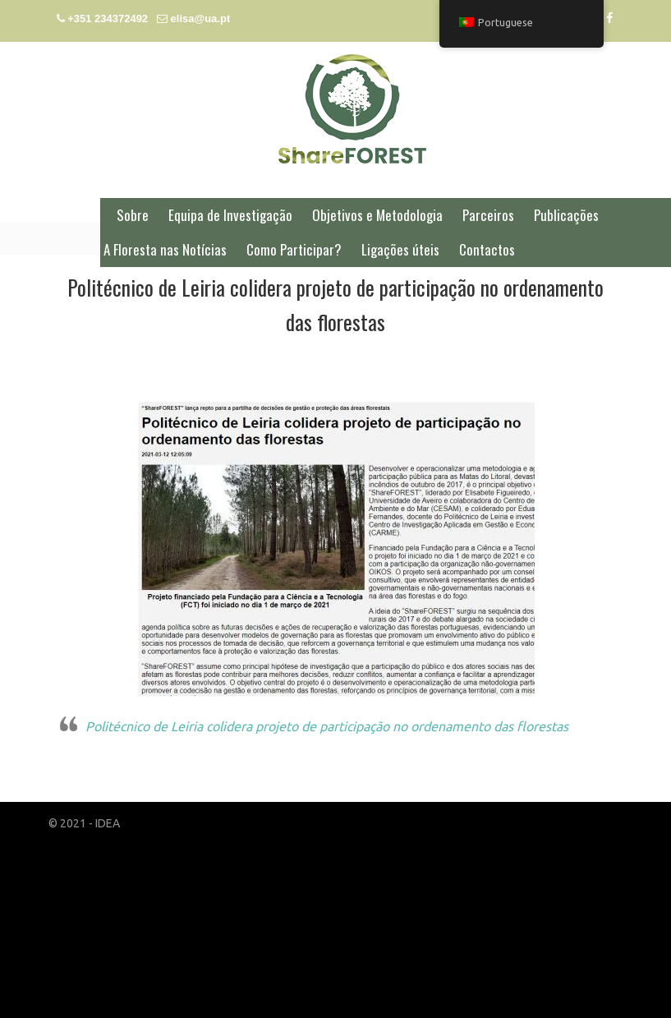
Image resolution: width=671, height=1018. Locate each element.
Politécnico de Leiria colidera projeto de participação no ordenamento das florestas (326, 726)
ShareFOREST (352, 109)
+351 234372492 (107, 18)
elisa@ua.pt (201, 18)
